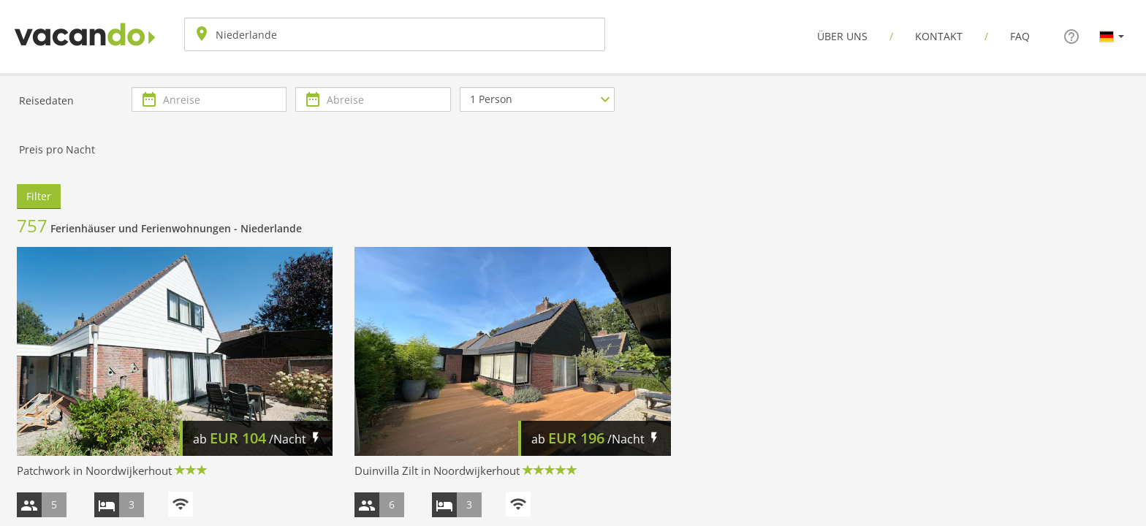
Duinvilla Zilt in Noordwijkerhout (437, 470)
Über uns (842, 36)
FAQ (1020, 36)
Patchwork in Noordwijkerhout (94, 470)
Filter (38, 196)
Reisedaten (46, 100)
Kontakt (939, 36)
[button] (1111, 36)
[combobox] (394, 34)
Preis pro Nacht (57, 149)
